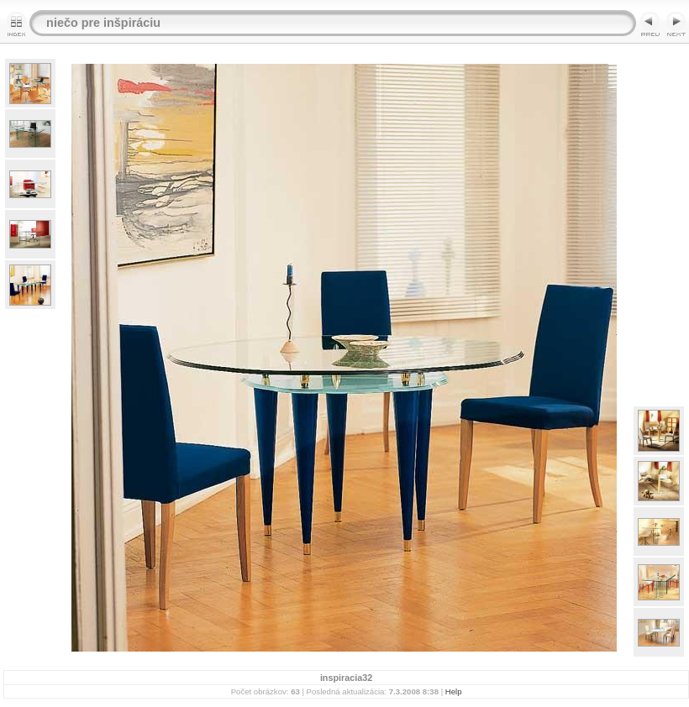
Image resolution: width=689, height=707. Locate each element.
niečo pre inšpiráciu (103, 22)
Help (453, 691)
